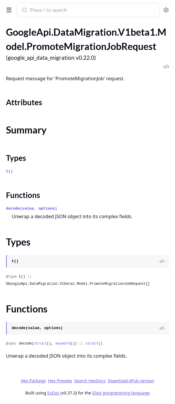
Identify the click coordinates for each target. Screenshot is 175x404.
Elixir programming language (121, 393)
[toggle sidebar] (8, 9)
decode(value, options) (31, 208)
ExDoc (53, 393)
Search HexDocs (90, 380)
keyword (62, 344)
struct (40, 344)
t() (9, 171)
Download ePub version (131, 380)
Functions (23, 195)
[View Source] (162, 261)
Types (16, 157)
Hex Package (33, 380)
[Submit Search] (24, 11)
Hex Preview (60, 380)
